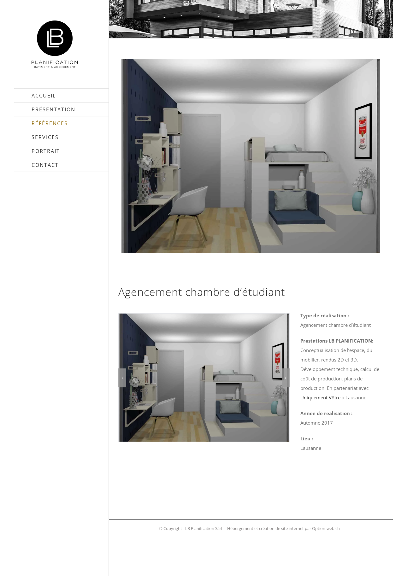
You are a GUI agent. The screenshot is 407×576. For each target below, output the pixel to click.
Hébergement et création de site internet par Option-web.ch (283, 528)
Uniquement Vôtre (320, 397)
